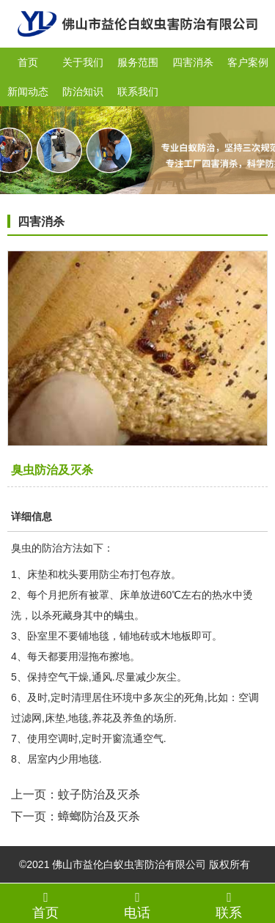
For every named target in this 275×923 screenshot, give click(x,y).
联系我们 (137, 91)
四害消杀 (192, 62)
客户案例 (247, 62)
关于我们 (82, 62)
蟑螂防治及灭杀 (99, 816)
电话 (137, 904)
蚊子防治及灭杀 (99, 794)
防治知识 (82, 91)
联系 (229, 904)
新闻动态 (27, 91)
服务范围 (137, 62)
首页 (28, 62)
